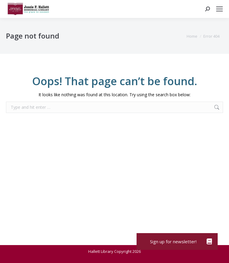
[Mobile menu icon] (219, 9)
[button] (209, 241)
